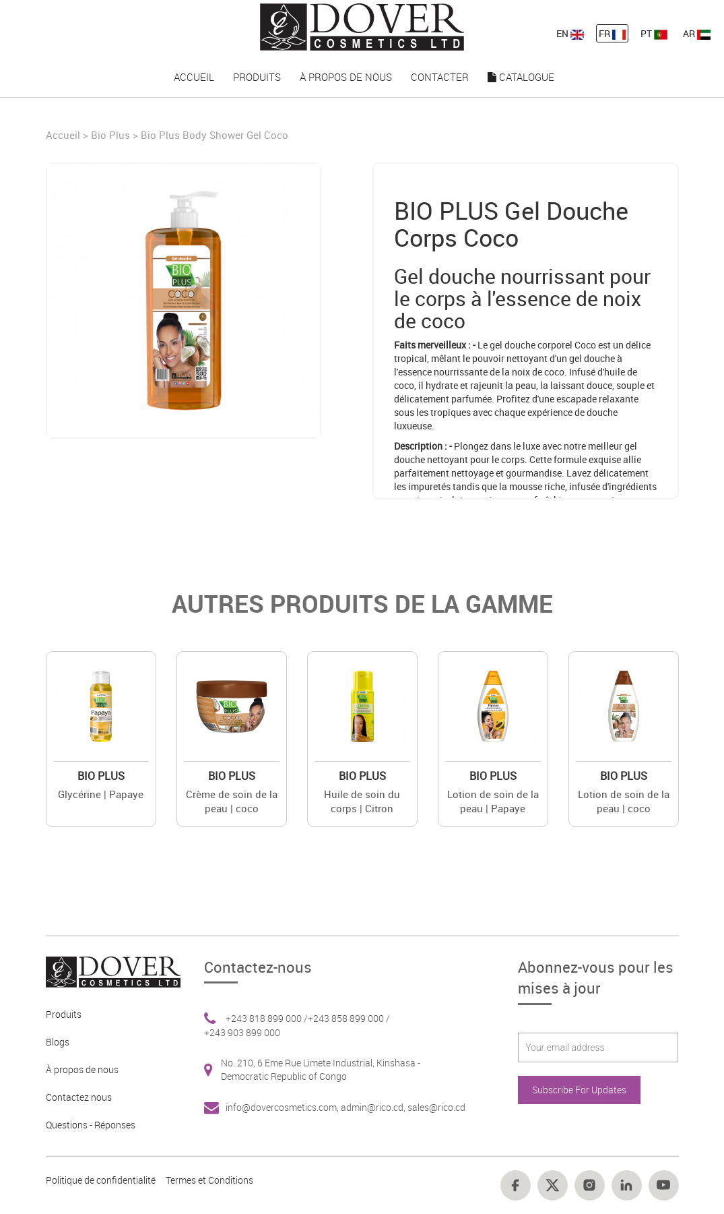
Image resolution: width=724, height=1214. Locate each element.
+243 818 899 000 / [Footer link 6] (267, 1018)
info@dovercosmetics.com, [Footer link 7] (283, 1107)
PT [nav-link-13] (653, 33)
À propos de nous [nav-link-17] (346, 77)
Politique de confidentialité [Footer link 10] (101, 1180)
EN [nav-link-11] (570, 33)
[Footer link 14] (515, 1185)
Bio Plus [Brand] (110, 135)
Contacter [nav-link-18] (440, 77)
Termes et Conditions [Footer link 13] (209, 1180)
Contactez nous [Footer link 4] (79, 1097)
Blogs (57, 1041)
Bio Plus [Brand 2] (101, 775)
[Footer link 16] (589, 1185)
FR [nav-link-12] (612, 33)
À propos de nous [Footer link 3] (82, 1069)
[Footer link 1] (108, 971)
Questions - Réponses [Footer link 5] (90, 1124)
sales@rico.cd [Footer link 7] (436, 1107)
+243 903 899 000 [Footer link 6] (242, 1032)
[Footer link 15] (552, 1185)
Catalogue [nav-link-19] (521, 77)
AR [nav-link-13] (697, 33)
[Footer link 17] (627, 1185)
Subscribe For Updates (579, 1089)
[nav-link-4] (362, 26)
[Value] (101, 706)
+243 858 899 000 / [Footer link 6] (349, 1018)
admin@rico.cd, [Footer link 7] (374, 1107)
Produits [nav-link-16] (257, 77)
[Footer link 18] (664, 1185)
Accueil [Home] (64, 135)
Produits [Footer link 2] (63, 1014)
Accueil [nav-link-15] (194, 77)
